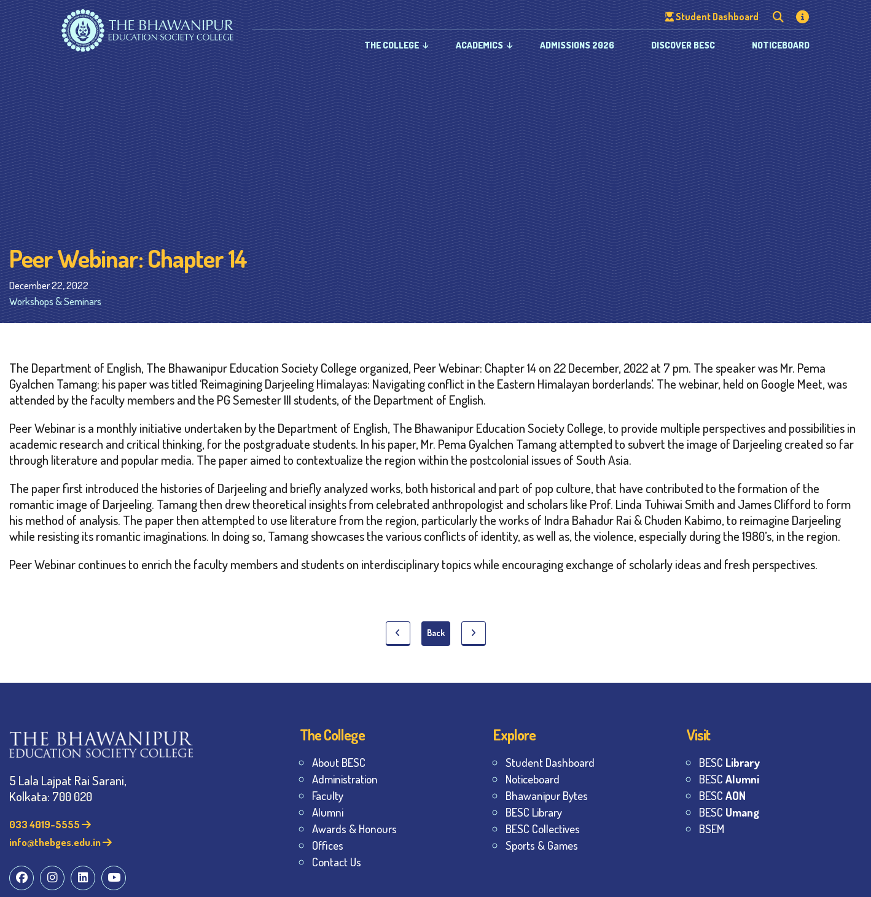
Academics (479, 45)
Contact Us (336, 862)
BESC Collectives (543, 828)
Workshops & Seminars (55, 301)
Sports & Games (542, 845)
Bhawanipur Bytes (547, 795)
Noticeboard (781, 45)
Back (436, 632)
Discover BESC (683, 45)
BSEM (711, 828)
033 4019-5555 (50, 824)
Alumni (327, 812)
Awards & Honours (354, 828)
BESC (729, 762)
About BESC (338, 762)
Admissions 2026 (577, 45)
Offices (327, 845)
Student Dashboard (550, 762)
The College (391, 45)
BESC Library (534, 812)
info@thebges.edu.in (60, 842)
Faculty (327, 795)
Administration (345, 779)
